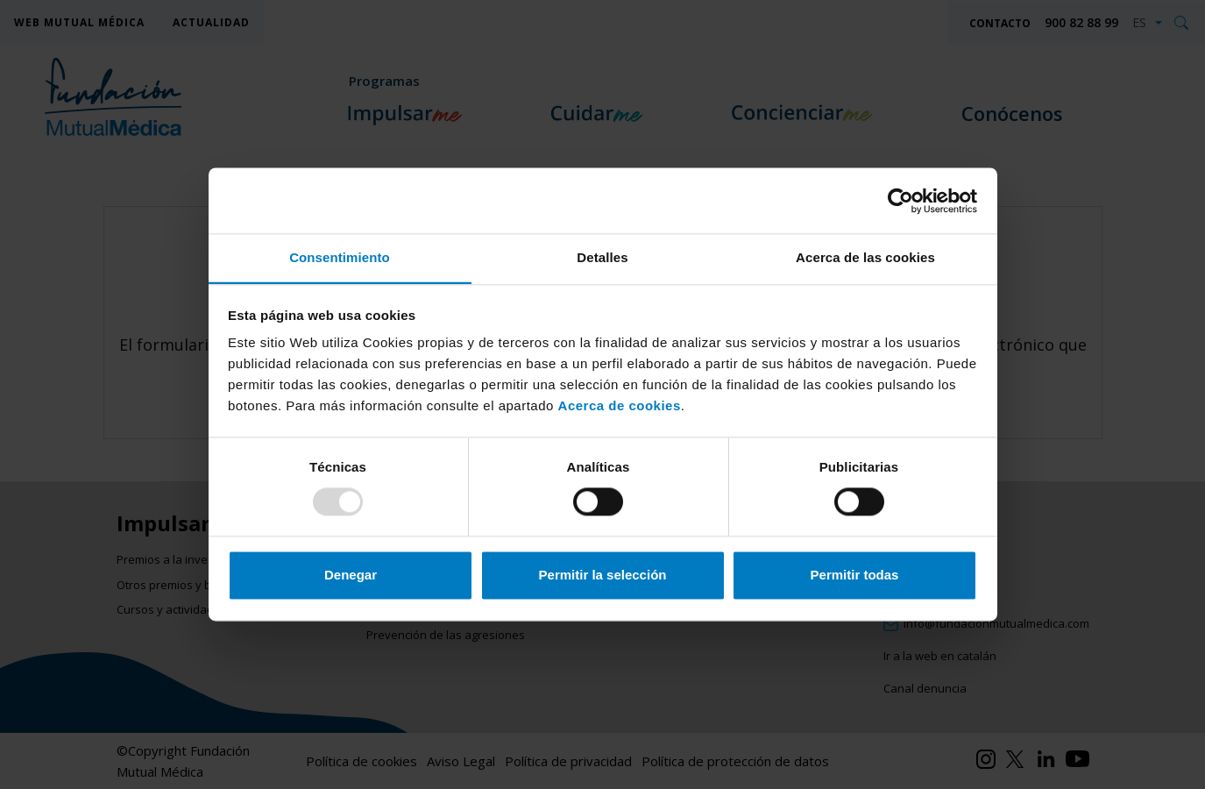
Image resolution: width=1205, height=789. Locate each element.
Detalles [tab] (602, 257)
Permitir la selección (603, 574)
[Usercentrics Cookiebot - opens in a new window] (900, 201)
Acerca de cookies (619, 405)
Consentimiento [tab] (339, 257)
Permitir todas (855, 574)
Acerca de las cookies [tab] (865, 257)
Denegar (350, 574)
